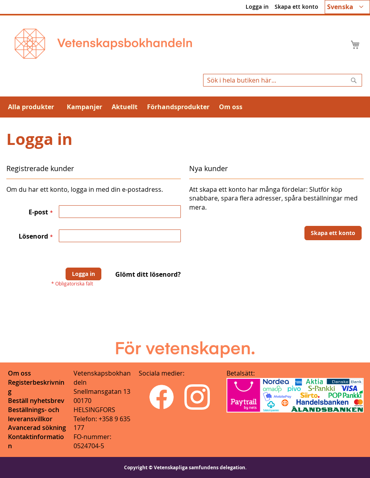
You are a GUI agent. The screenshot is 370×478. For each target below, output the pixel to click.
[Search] (353, 80)
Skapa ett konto (296, 6)
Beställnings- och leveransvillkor (33, 414)
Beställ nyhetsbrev (36, 400)
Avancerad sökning (37, 427)
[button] (347, 7)
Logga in (257, 6)
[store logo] (103, 44)
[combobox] (282, 80)
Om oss (19, 373)
